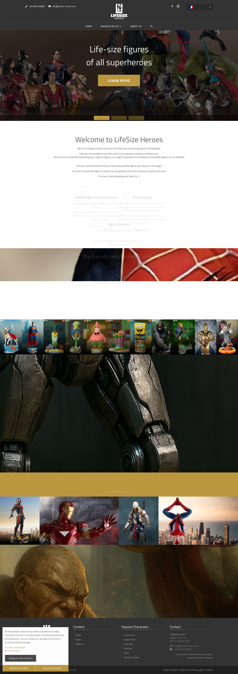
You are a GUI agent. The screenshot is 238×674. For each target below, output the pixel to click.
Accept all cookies (52, 668)
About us (136, 26)
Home (88, 26)
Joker (126, 653)
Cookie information (16, 647)
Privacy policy (198, 670)
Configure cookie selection (20, 658)
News (78, 639)
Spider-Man (130, 639)
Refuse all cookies (19, 668)
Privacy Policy (13, 650)
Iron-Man (128, 644)
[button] (151, 26)
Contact (174, 670)
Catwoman (129, 635)
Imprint (209, 670)
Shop (78, 635)
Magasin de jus (111, 26)
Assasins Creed (131, 657)
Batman (128, 648)
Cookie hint (184, 670)
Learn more (119, 80)
